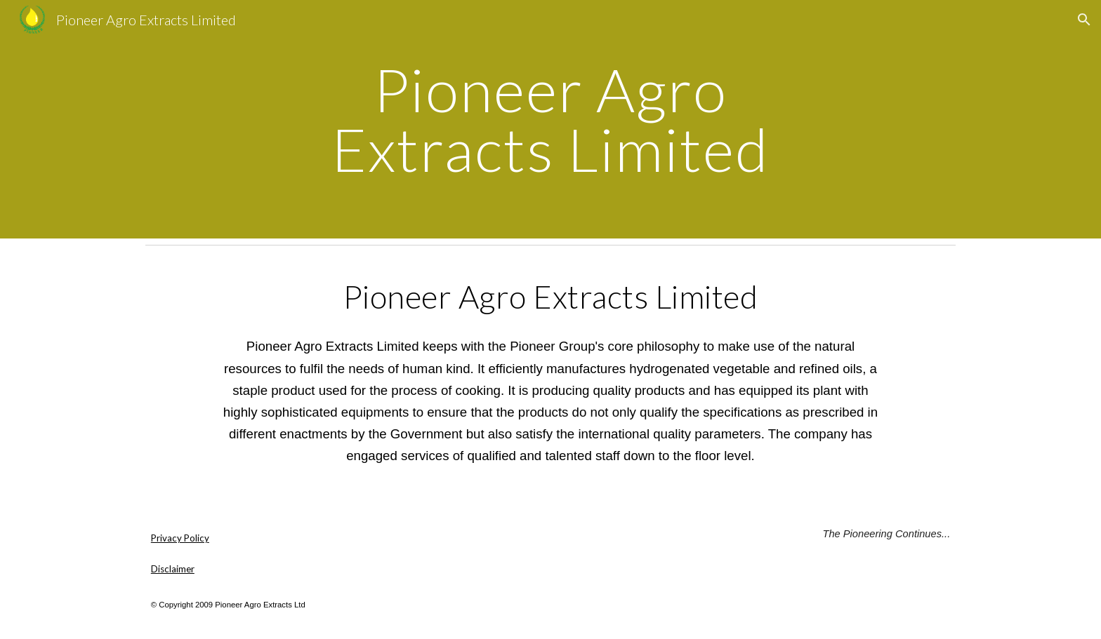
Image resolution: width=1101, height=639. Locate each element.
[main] (550, 119)
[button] (1084, 19)
